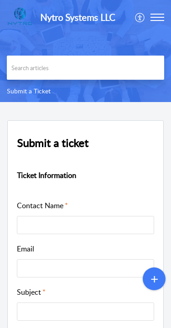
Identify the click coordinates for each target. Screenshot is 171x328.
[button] (140, 17)
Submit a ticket (52, 142)
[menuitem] (140, 17)
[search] (85, 68)
